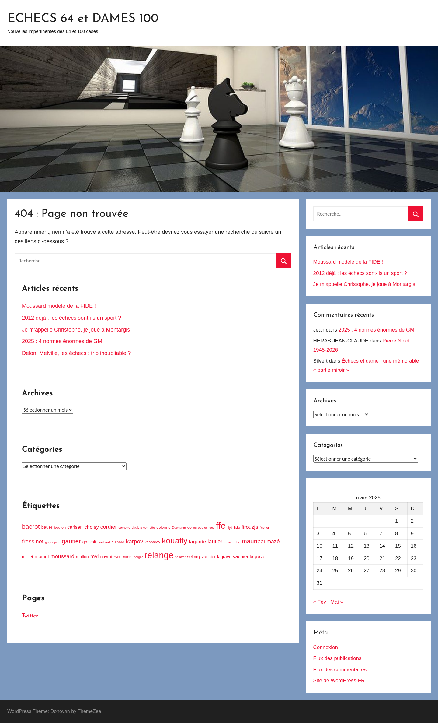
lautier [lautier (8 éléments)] (215, 542)
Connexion (325, 647)
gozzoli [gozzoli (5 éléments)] (89, 541)
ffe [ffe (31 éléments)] (221, 526)
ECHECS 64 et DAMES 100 (82, 19)
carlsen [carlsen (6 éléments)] (75, 527)
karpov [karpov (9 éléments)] (134, 541)
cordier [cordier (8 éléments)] (108, 527)
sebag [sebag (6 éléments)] (193, 556)
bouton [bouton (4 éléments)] (60, 527)
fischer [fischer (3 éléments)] (264, 527)
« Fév (319, 602)
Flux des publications (337, 658)
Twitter (30, 616)
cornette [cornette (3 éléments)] (124, 527)
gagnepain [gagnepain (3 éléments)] (52, 542)
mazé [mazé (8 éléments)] (273, 542)
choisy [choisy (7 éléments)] (91, 527)
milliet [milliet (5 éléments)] (27, 556)
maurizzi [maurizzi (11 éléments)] (253, 541)
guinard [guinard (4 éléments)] (117, 542)
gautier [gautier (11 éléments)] (71, 541)
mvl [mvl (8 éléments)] (94, 556)
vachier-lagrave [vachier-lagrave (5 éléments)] (216, 556)
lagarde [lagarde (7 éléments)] (197, 542)
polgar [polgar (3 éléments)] (138, 557)
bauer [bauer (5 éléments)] (47, 527)
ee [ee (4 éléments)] (189, 527)
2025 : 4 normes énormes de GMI (63, 341)
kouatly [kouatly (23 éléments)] (174, 540)
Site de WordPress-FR (339, 680)
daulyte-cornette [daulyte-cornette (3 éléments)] (143, 527)
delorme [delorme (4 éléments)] (163, 527)
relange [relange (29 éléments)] (159, 555)
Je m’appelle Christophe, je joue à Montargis (76, 330)
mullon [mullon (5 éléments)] (82, 556)
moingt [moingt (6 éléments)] (42, 556)
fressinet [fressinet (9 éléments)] (32, 541)
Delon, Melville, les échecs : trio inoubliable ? (76, 353)
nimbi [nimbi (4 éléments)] (127, 557)
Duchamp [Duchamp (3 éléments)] (179, 527)
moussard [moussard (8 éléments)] (62, 556)
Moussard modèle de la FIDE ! (59, 306)
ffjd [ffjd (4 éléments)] (229, 527)
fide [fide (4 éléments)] (237, 527)
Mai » (336, 602)
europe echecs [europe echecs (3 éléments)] (203, 527)
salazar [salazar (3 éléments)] (180, 557)
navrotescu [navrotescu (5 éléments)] (110, 556)
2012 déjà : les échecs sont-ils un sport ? (71, 318)
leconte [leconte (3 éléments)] (229, 542)
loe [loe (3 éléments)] (238, 542)
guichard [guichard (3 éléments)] (103, 542)
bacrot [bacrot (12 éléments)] (31, 526)
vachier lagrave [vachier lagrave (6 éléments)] (249, 556)
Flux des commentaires (340, 669)
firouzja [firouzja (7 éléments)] (250, 527)
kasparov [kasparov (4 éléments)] (152, 542)
